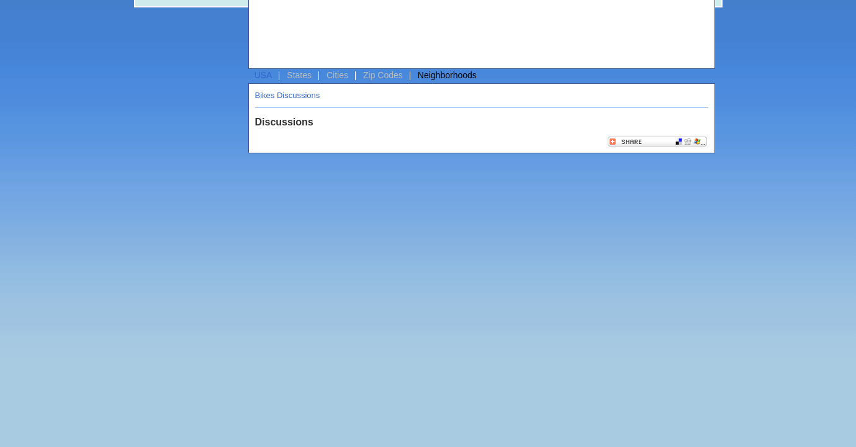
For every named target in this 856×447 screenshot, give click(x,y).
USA (264, 75)
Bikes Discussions (287, 95)
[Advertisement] (479, 35)
